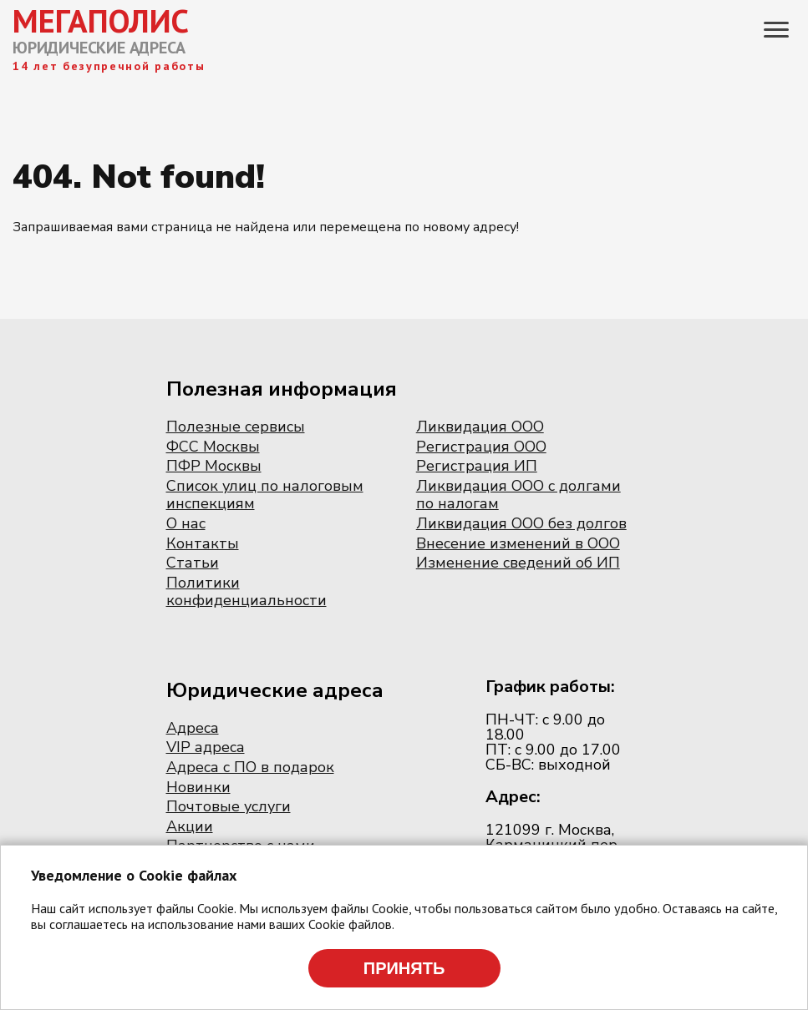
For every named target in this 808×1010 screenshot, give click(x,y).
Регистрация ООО (481, 447)
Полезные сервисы (235, 427)
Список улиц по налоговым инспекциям (264, 495)
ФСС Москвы (213, 447)
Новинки (198, 787)
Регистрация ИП (476, 466)
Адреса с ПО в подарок (250, 767)
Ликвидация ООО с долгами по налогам (518, 495)
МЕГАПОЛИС (101, 21)
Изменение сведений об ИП (518, 563)
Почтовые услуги (228, 806)
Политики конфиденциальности (246, 592)
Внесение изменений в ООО (518, 543)
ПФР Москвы (214, 466)
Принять (404, 968)
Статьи (192, 563)
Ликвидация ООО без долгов (521, 523)
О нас (186, 523)
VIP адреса (205, 747)
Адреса (192, 728)
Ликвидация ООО (480, 427)
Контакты (202, 543)
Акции (189, 826)
